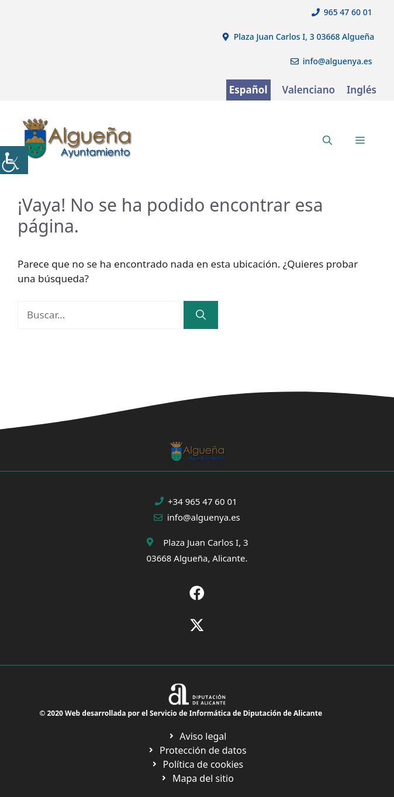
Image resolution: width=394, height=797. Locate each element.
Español (248, 89)
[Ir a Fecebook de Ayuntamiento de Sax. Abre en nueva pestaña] (197, 593)
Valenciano (309, 89)
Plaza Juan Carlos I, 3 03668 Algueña (304, 36)
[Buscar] (201, 315)
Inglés (361, 89)
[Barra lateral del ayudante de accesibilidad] (14, 160)
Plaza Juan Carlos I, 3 (205, 542)
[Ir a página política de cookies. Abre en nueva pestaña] (196, 750)
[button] (327, 140)
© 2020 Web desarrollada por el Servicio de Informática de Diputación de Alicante (180, 713)
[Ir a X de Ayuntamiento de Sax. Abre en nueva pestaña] (197, 625)
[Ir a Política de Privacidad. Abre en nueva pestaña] (197, 736)
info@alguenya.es (337, 61)
